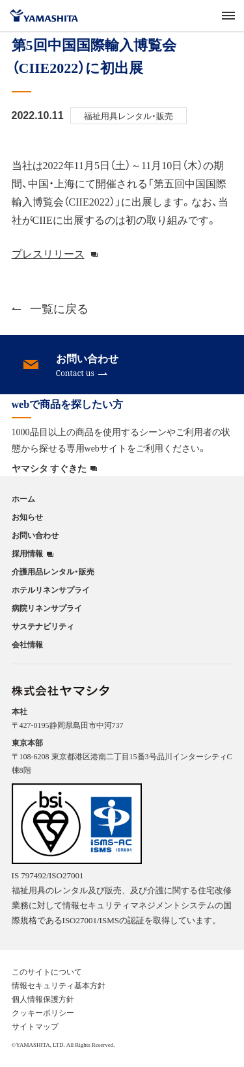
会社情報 (27, 644)
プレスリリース (48, 253)
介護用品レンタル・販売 (53, 571)
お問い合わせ (35, 535)
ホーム (23, 498)
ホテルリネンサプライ (51, 589)
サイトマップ (35, 1026)
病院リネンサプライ (47, 608)
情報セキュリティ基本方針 (58, 985)
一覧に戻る (50, 308)
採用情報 (27, 553)
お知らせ (27, 516)
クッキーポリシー (43, 1012)
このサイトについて (47, 971)
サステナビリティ (43, 626)
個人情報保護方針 (43, 999)
